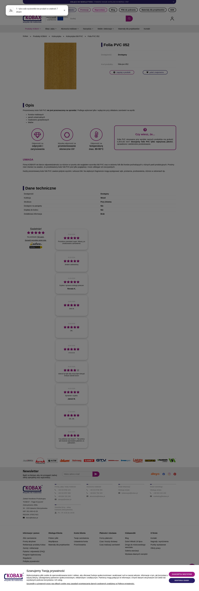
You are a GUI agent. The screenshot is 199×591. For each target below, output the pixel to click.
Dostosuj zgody (182, 580)
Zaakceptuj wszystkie (182, 574)
